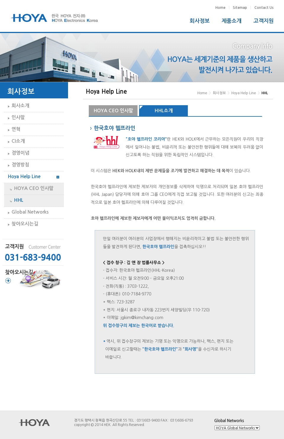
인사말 (18, 117)
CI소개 (18, 141)
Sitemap (240, 7)
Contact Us (264, 7)
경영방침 (20, 164)
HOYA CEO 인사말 (34, 188)
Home (220, 7)
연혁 (16, 129)
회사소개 (20, 105)
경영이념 (20, 153)
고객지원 (264, 21)
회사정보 (200, 21)
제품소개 (232, 21)
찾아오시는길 (25, 224)
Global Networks (30, 212)
